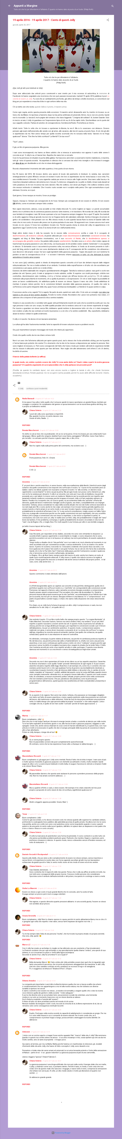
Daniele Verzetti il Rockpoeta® (35, 854)
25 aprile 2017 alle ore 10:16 (51, 959)
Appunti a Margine (25, 5)
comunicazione (74, 233)
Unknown (26, 1032)
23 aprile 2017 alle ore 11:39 (51, 898)
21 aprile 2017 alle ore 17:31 (51, 756)
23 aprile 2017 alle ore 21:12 (46, 916)
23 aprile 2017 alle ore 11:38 (51, 798)
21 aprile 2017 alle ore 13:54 (51, 691)
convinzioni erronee (98, 236)
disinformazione (19, 236)
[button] (107, 20)
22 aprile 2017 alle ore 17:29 (51, 866)
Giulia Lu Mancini (29, 888)
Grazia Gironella (29, 916)
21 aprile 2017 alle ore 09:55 (51, 616)
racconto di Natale (73, 238)
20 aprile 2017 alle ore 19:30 (49, 430)
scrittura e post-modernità (36, 388)
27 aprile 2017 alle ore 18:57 (51, 1061)
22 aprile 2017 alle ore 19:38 (58, 784)
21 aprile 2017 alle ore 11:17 (38, 716)
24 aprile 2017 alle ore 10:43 (44, 930)
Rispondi (26, 425)
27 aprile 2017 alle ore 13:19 (40, 1032)
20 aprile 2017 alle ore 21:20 (51, 410)
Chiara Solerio (35, 410)
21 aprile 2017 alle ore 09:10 (47, 570)
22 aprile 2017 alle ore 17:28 (51, 832)
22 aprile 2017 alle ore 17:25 (51, 770)
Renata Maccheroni (37, 454)
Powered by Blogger (61, 1133)
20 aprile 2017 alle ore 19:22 (44, 399)
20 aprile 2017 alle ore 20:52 (40, 482)
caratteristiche (65, 241)
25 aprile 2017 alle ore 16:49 (51, 1010)
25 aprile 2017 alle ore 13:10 (46, 981)
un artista (88, 241)
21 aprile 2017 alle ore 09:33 (56, 466)
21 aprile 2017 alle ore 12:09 (51, 736)
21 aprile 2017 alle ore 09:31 (56, 454)
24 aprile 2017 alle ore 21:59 (40, 945)
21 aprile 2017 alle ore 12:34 (47, 658)
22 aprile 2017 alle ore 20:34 (47, 888)
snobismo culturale (35, 236)
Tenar (24, 814)
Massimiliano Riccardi (31, 756)
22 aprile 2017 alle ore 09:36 (58, 854)
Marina (25, 716)
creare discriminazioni (71, 236)
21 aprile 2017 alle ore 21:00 (37, 814)
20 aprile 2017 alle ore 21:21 (51, 442)
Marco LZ (26, 945)
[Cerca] (112, 6)
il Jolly (21, 388)
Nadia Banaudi (28, 398)
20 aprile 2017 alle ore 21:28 (51, 530)
